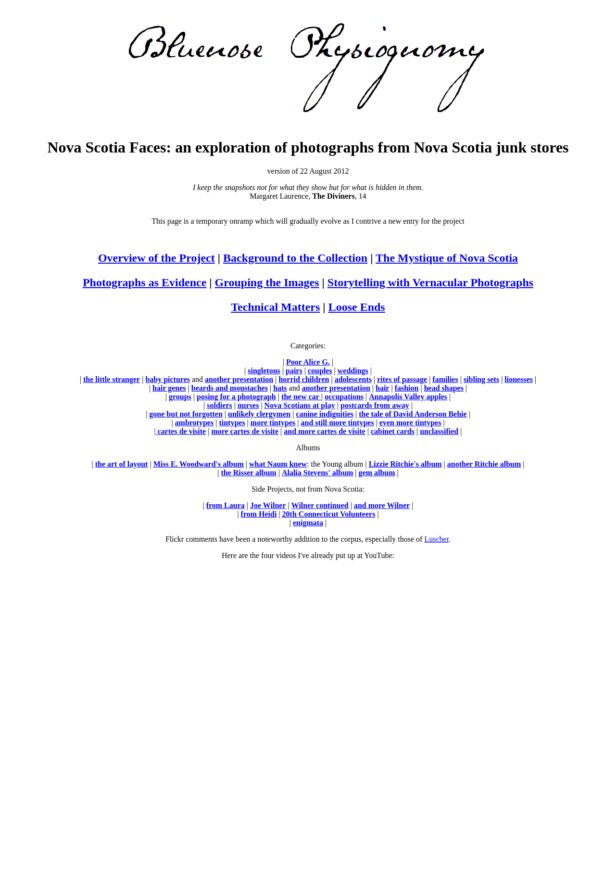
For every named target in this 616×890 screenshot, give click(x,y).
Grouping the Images (267, 282)
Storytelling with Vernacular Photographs (430, 282)
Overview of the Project (156, 258)
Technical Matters (275, 307)
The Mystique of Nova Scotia (447, 258)
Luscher (436, 539)
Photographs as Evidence (144, 282)
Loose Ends (356, 307)
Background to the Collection (295, 258)
